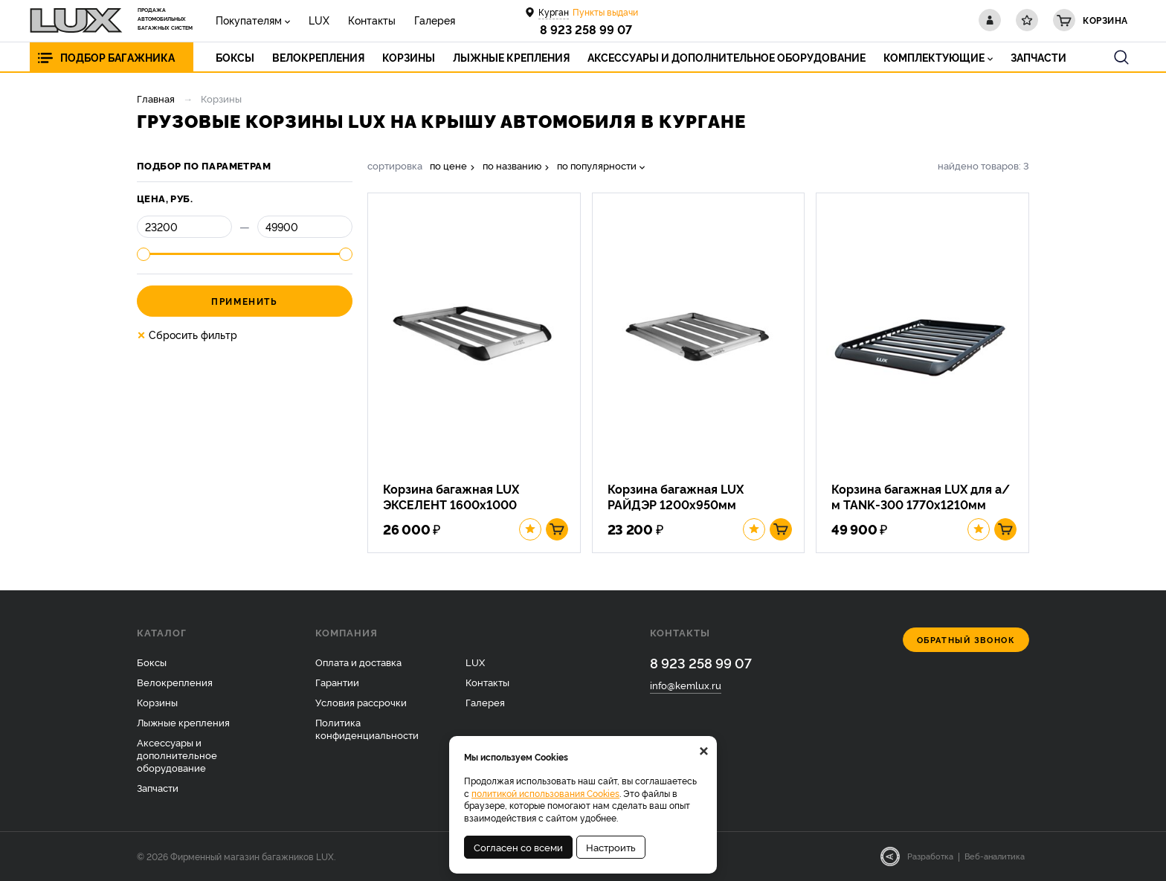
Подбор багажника (117, 57)
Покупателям (249, 20)
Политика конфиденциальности (367, 728)
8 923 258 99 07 (586, 29)
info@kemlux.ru (685, 684)
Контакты (372, 20)
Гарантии (337, 681)
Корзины (157, 702)
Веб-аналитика (994, 856)
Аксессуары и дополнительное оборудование (177, 754)
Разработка (930, 856)
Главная (156, 98)
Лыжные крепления (183, 722)
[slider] (143, 254)
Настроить (611, 846)
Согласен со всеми (518, 846)
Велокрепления (175, 681)
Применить (244, 300)
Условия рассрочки (361, 702)
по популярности (597, 165)
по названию (512, 165)
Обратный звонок (966, 639)
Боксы (152, 661)
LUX (319, 20)
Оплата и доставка (358, 661)
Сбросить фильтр (187, 334)
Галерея (434, 20)
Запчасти (157, 787)
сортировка (394, 165)
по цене (448, 165)
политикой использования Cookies (545, 793)
